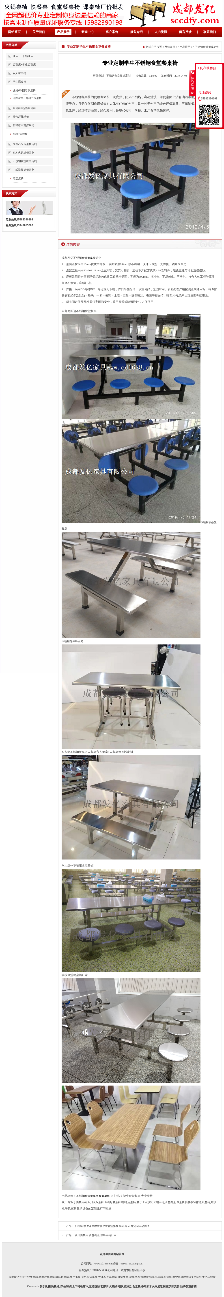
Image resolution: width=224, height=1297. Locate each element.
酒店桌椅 (18, 178)
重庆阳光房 (172, 1286)
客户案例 (112, 32)
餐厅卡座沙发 (145, 1202)
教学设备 (45, 1286)
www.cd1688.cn (103, 1263)
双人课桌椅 (19, 73)
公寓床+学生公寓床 (24, 64)
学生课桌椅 (19, 81)
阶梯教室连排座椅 (23, 125)
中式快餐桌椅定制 (23, 169)
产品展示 (63, 32)
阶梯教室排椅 (193, 1202)
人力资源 (161, 32)
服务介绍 (136, 32)
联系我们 (209, 32)
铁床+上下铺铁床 (23, 56)
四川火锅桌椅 (96, 1202)
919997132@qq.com (132, 1263)
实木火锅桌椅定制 (23, 152)
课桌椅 (181, 1202)
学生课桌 (66, 1286)
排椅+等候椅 (20, 134)
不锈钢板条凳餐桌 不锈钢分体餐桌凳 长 (139, 637)
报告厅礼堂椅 (21, 116)
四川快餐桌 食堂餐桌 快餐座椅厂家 (95, 1235)
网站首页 (14, 32)
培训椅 (168, 1277)
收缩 (192, 83)
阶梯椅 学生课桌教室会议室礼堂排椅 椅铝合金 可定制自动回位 (112, 1226)
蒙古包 (99, 1286)
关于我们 (38, 32)
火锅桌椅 (158, 1202)
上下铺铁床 (79, 1286)
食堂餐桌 (170, 1202)
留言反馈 (185, 32)
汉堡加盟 (126, 1286)
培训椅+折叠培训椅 (24, 108)
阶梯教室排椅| (188, 1286)
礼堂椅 (206, 1202)
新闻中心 (87, 32)
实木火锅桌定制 (155, 1286)
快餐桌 (55, 1286)
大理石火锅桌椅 (107, 1277)
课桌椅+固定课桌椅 (24, 90)
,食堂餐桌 (122, 1277)
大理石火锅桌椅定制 (25, 144)
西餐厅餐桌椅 (113, 1202)
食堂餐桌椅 (88, 257)
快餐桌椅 (104, 1196)
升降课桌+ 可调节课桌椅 (27, 98)
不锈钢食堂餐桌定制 (25, 161)
